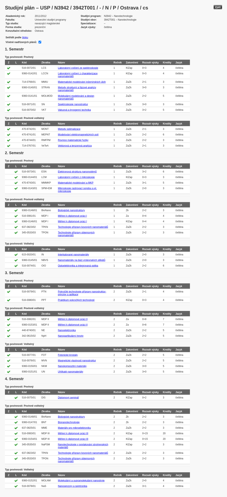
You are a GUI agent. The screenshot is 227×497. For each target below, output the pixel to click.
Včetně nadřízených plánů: (21, 42)
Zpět (218, 7)
